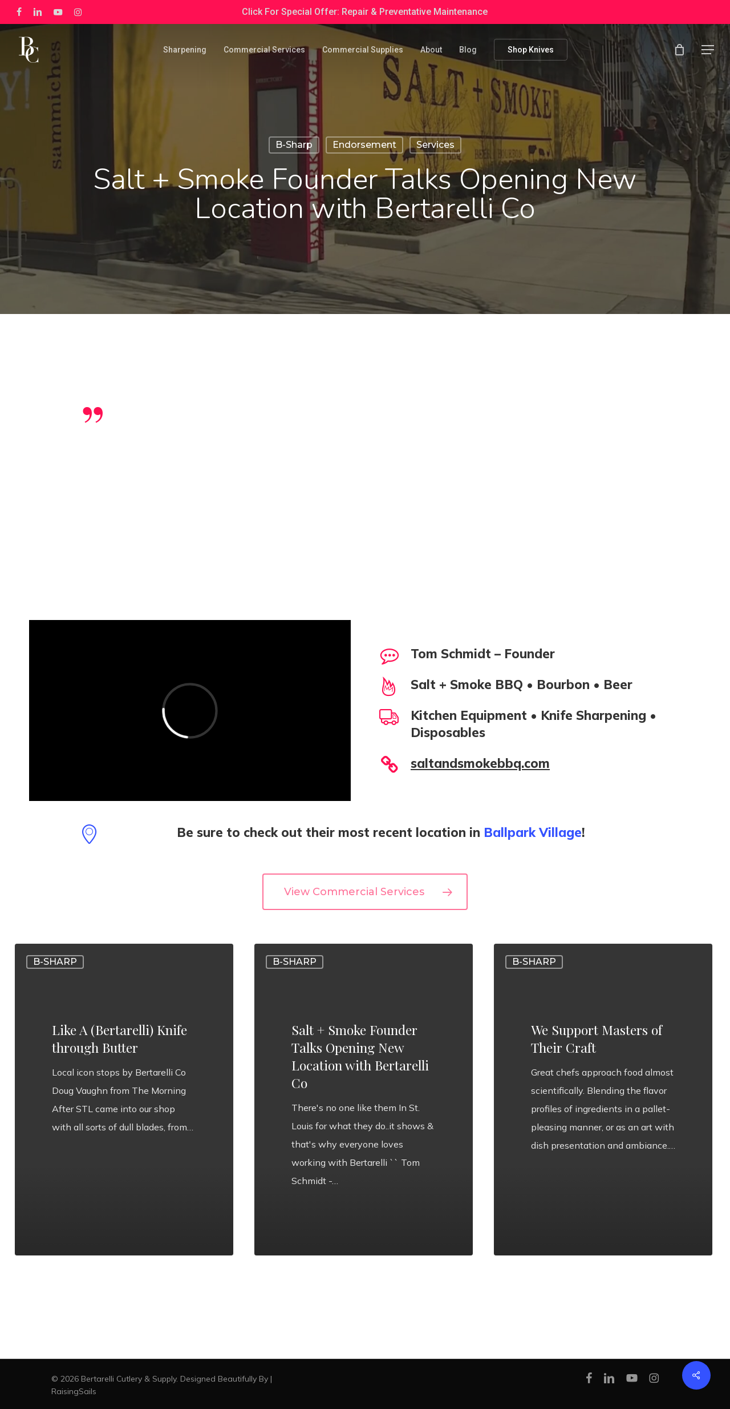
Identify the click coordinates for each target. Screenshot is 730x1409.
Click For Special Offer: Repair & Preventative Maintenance (365, 11)
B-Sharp (294, 144)
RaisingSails (73, 1391)
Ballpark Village (533, 832)
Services (435, 144)
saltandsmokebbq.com (480, 763)
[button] (707, 50)
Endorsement (364, 144)
